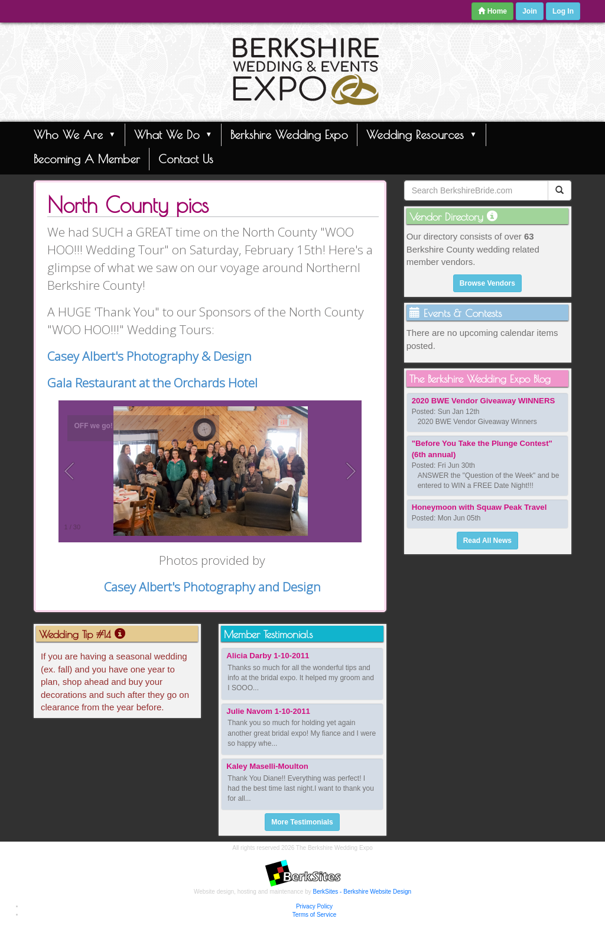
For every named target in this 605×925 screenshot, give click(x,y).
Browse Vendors (487, 283)
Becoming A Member (87, 159)
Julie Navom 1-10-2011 (268, 711)
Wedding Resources (421, 134)
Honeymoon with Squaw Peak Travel (479, 507)
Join (529, 11)
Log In (563, 11)
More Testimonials (302, 822)
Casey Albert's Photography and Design (212, 586)
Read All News (487, 540)
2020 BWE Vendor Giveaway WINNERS (483, 400)
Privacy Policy (314, 906)
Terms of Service (314, 914)
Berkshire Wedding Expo (289, 134)
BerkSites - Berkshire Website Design (362, 891)
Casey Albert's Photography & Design (149, 356)
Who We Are (75, 134)
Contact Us (185, 159)
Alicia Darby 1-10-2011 (267, 655)
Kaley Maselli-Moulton (267, 766)
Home (492, 11)
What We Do (173, 134)
